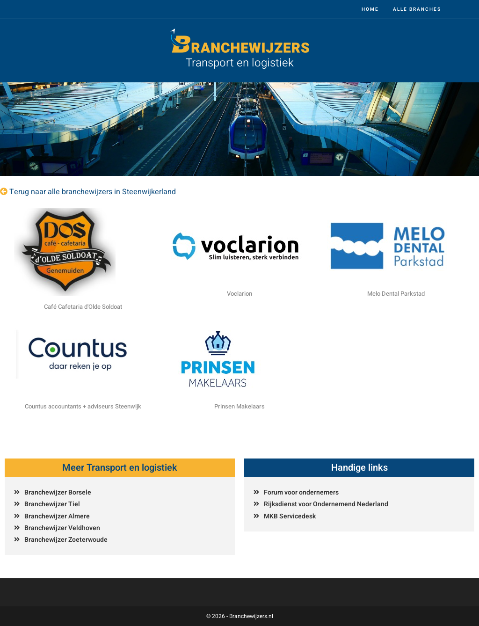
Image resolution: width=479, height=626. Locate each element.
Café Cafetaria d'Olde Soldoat (83, 306)
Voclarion (239, 293)
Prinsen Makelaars (239, 406)
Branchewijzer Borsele (57, 492)
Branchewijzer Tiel (52, 504)
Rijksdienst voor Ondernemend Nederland (326, 504)
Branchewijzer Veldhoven (62, 528)
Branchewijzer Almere (57, 516)
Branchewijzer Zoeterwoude (66, 540)
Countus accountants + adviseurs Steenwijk (83, 406)
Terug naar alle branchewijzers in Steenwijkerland (92, 191)
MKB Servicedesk (290, 516)
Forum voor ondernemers (301, 492)
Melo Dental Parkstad (396, 293)
